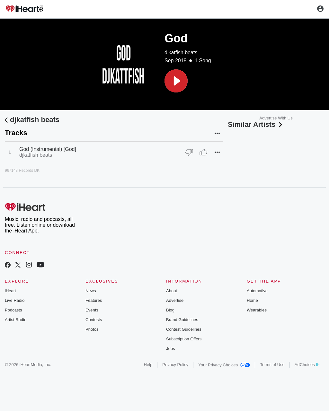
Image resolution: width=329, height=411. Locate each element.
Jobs (170, 348)
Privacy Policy (175, 364)
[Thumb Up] (203, 152)
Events (91, 310)
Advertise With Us (275, 118)
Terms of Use (272, 364)
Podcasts (13, 310)
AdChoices (307, 364)
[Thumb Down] (189, 152)
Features (93, 300)
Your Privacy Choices (224, 365)
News (90, 290)
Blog (170, 310)
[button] (176, 80)
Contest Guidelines (183, 329)
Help (148, 364)
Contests (93, 319)
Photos (91, 329)
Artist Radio (15, 319)
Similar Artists (256, 124)
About (171, 290)
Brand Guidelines (182, 319)
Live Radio (14, 300)
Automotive (257, 290)
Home (252, 300)
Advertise (174, 300)
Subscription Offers (183, 339)
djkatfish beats (180, 52)
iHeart (10, 290)
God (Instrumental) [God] (47, 149)
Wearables (257, 310)
